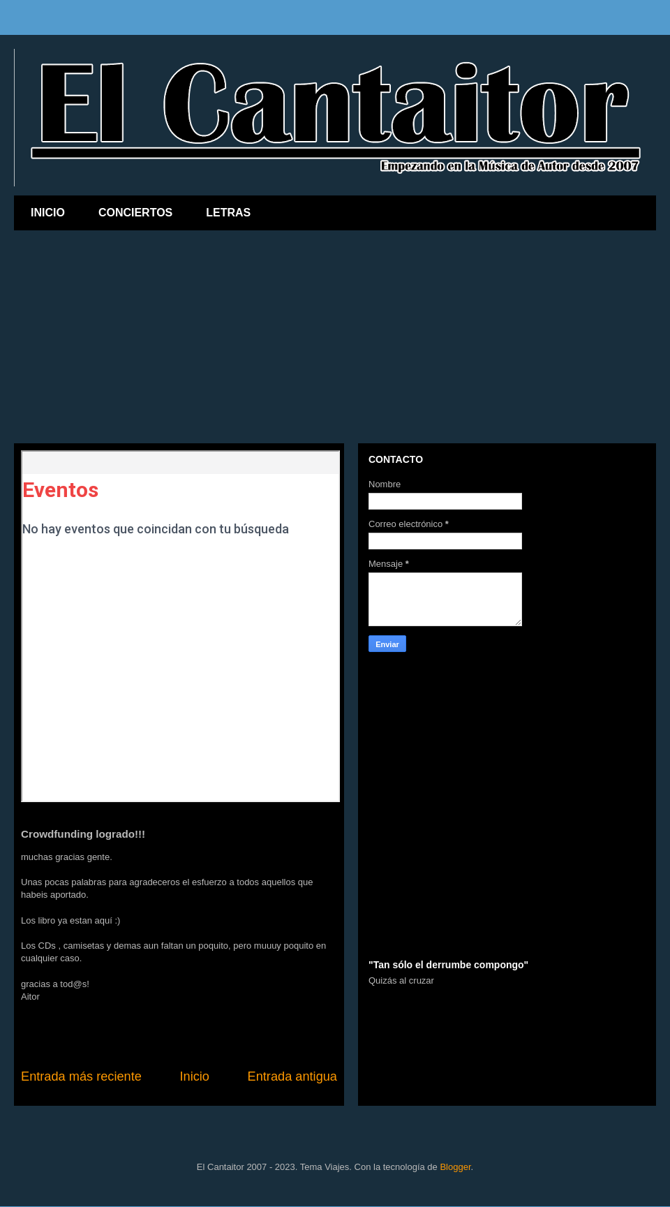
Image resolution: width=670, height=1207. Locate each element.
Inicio (194, 1076)
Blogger (455, 1167)
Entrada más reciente (81, 1076)
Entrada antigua (292, 1076)
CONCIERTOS (135, 213)
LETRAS (228, 213)
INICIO (48, 213)
